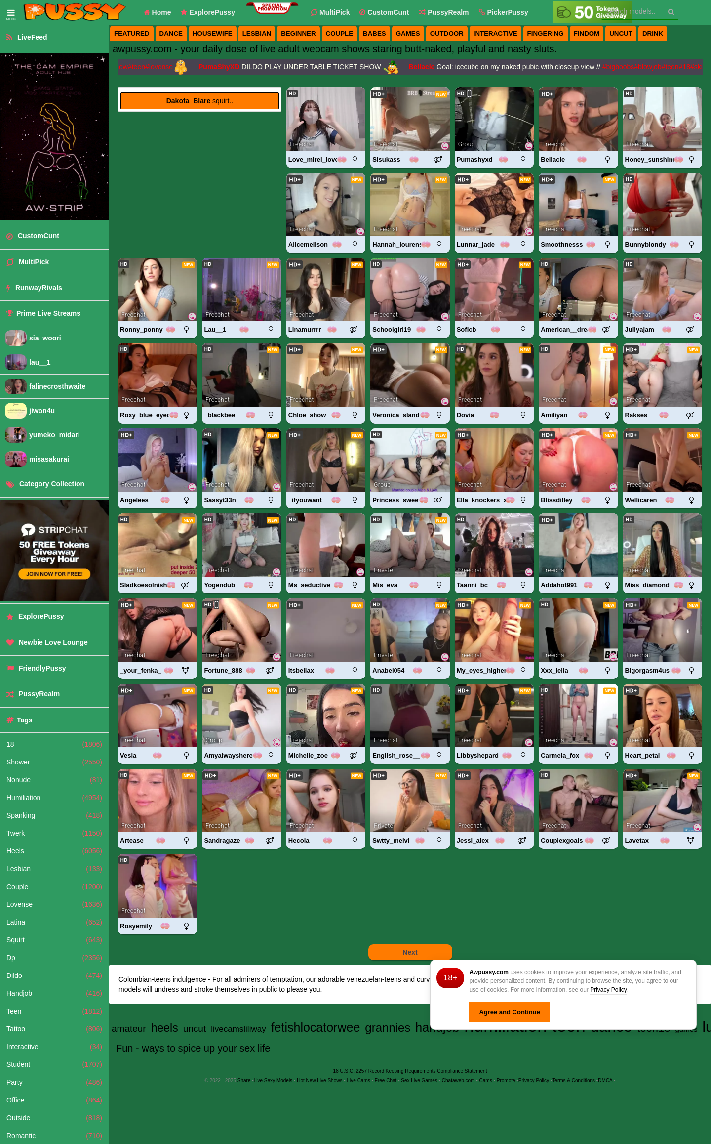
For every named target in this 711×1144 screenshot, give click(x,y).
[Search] (671, 11)
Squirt (54, 940)
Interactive (54, 1047)
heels (164, 1027)
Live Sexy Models (273, 1080)
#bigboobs (622, 67)
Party (54, 1082)
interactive (495, 33)
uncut (620, 33)
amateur (129, 1028)
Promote (506, 1080)
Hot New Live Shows (319, 1080)
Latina (54, 922)
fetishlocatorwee (315, 1027)
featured (132, 33)
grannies (387, 1027)
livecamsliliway (238, 1029)
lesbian (257, 33)
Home (157, 12)
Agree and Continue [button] (509, 1012)
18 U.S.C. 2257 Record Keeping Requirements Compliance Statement (410, 1071)
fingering (545, 33)
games (408, 33)
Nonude (54, 780)
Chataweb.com (458, 1080)
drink (652, 33)
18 (54, 744)
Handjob (54, 993)
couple (340, 33)
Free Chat (385, 1080)
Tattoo (54, 1029)
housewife (213, 33)
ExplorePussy (208, 12)
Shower (54, 762)
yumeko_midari (54, 435)
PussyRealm (444, 12)
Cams (485, 1080)
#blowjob (651, 67)
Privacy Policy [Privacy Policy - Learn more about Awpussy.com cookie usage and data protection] (608, 989)
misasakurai (49, 459)
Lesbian (54, 869)
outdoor (447, 33)
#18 (688, 67)
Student (54, 1064)
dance (171, 33)
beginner (298, 33)
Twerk (54, 833)
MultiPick (330, 12)
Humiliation (54, 798)
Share (244, 1080)
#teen (140, 67)
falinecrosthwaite (57, 386)
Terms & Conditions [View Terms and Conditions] (573, 1080)
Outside (54, 1118)
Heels (54, 851)
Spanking (54, 815)
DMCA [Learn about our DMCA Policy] (605, 1080)
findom (587, 33)
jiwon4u (42, 411)
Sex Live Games (419, 1080)
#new (123, 67)
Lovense (54, 904)
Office (54, 1100)
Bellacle (425, 67)
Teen (54, 1011)
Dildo (54, 975)
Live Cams (358, 1080)
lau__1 (40, 362)
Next (409, 952)
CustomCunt (384, 12)
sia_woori (45, 338)
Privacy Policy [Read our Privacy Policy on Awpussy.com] (533, 1080)
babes (374, 33)
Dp (54, 958)
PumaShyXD (222, 67)
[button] (503, 12)
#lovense (162, 67)
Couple (54, 886)
